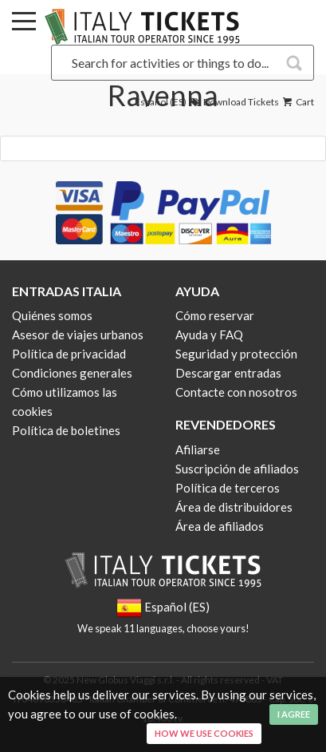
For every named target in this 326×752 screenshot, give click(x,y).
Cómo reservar (214, 315)
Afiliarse (197, 449)
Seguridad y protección (236, 353)
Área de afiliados (219, 526)
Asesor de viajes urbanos (77, 334)
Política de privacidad (69, 353)
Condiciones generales (72, 373)
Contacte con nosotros (236, 392)
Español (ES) (161, 102)
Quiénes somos (52, 315)
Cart (297, 102)
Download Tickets (233, 102)
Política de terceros (227, 488)
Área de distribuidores (234, 507)
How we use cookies (204, 733)
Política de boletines (66, 430)
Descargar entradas (228, 373)
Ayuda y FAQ (209, 334)
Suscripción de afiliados (237, 468)
